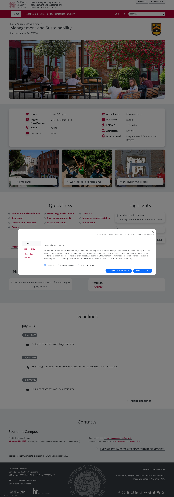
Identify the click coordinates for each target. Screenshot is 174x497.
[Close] (153, 232)
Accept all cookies (142, 271)
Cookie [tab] (26, 243)
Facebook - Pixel (87, 265)
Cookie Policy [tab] (29, 249)
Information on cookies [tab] (30, 256)
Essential (50, 265)
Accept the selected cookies (119, 271)
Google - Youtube (67, 265)
